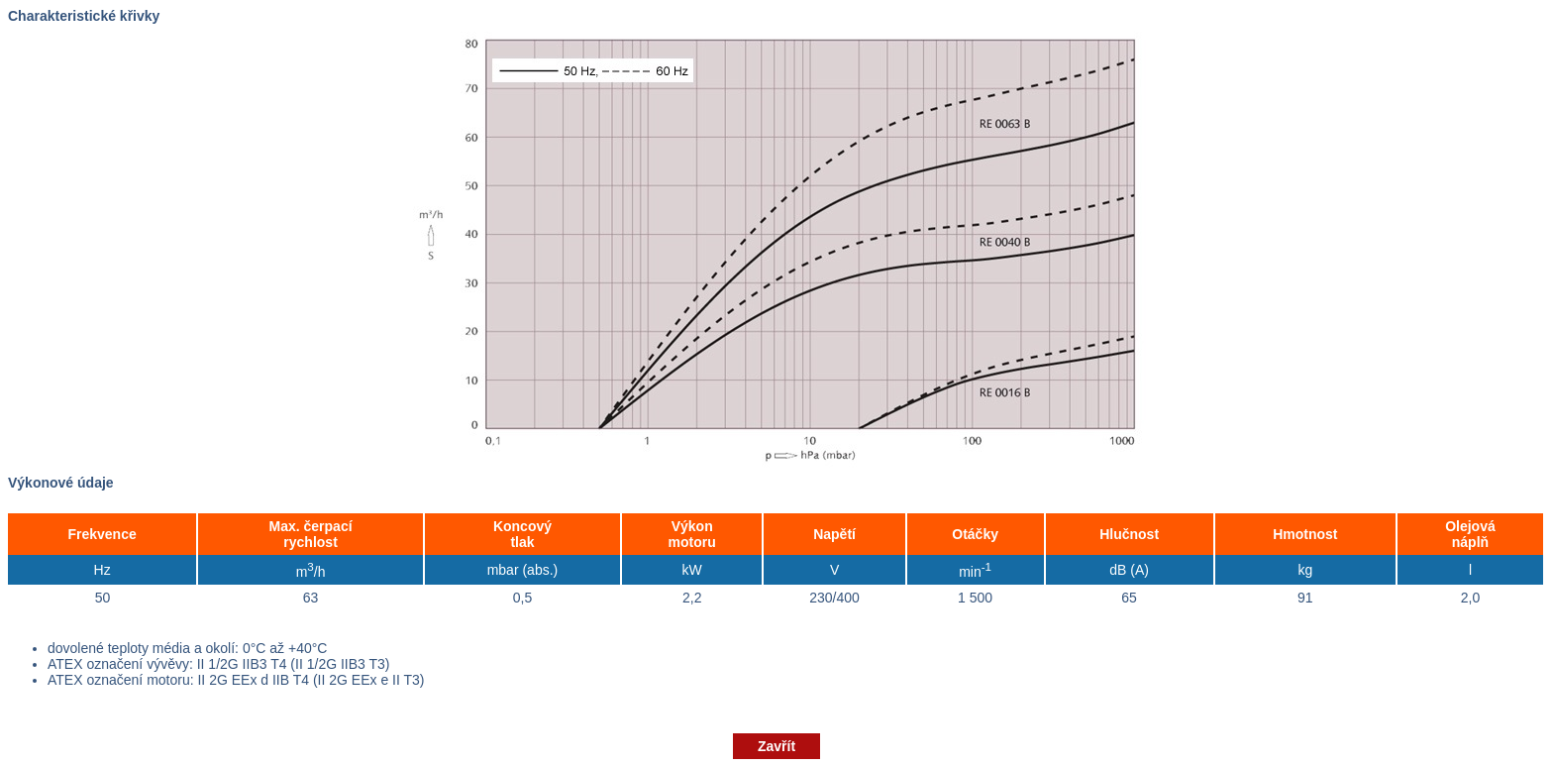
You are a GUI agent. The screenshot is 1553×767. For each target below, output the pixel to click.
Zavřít (776, 746)
